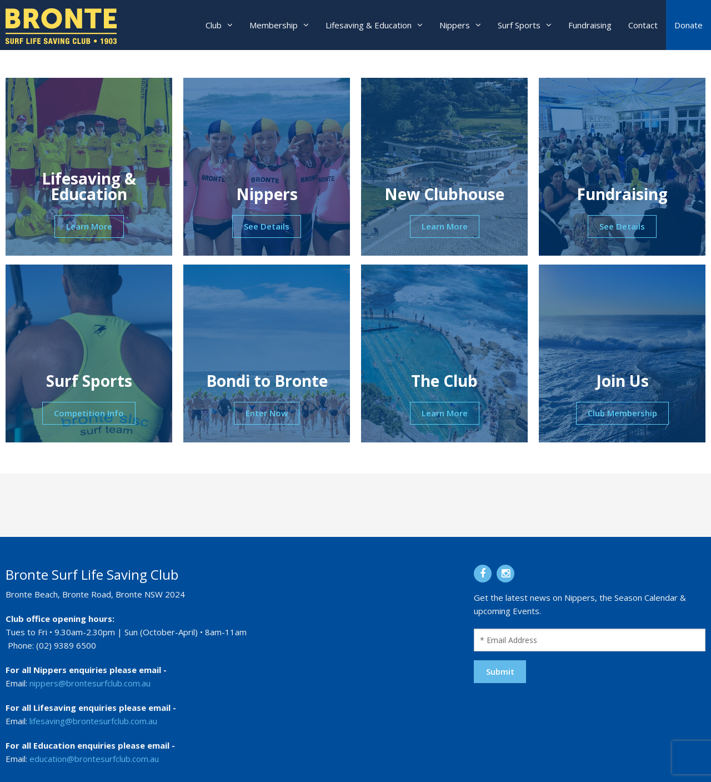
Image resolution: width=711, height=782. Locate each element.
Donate (688, 25)
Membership (273, 25)
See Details (266, 226)
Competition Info (89, 413)
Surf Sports (519, 25)
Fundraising (590, 25)
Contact (643, 25)
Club (214, 25)
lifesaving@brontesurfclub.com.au (93, 720)
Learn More (89, 226)
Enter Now (267, 413)
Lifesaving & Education (369, 25)
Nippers (454, 25)
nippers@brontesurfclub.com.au (90, 683)
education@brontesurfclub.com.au (94, 758)
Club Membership (622, 413)
